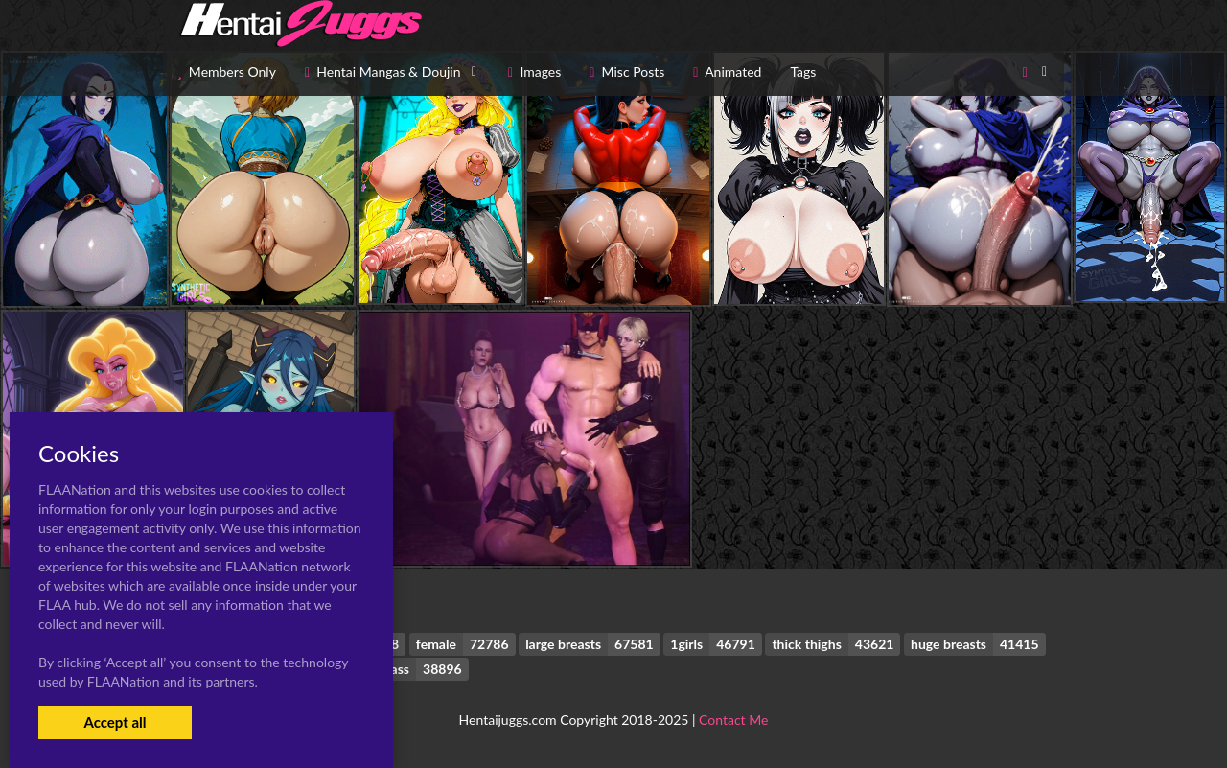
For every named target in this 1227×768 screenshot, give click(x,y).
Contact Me (733, 719)
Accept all (114, 722)
